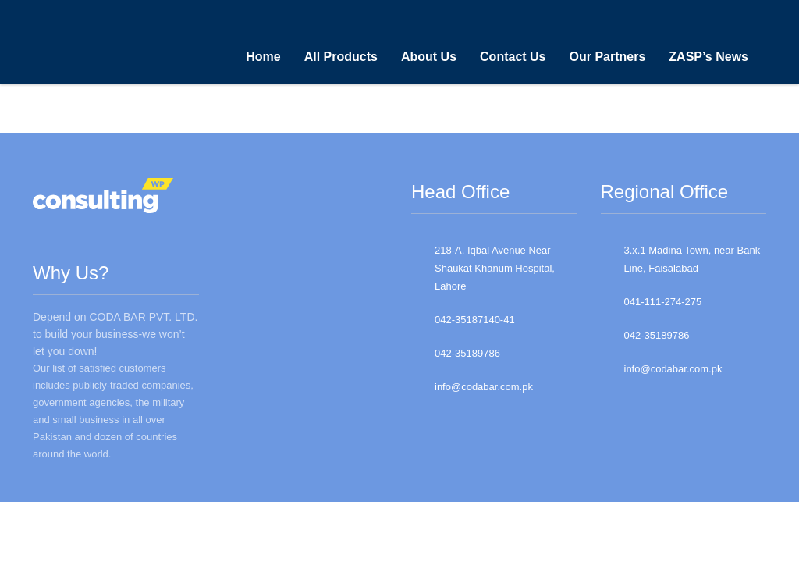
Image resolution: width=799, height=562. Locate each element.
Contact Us (512, 56)
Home (263, 56)
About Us (428, 56)
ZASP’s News (708, 56)
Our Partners (608, 56)
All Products (341, 56)
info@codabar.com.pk (484, 387)
